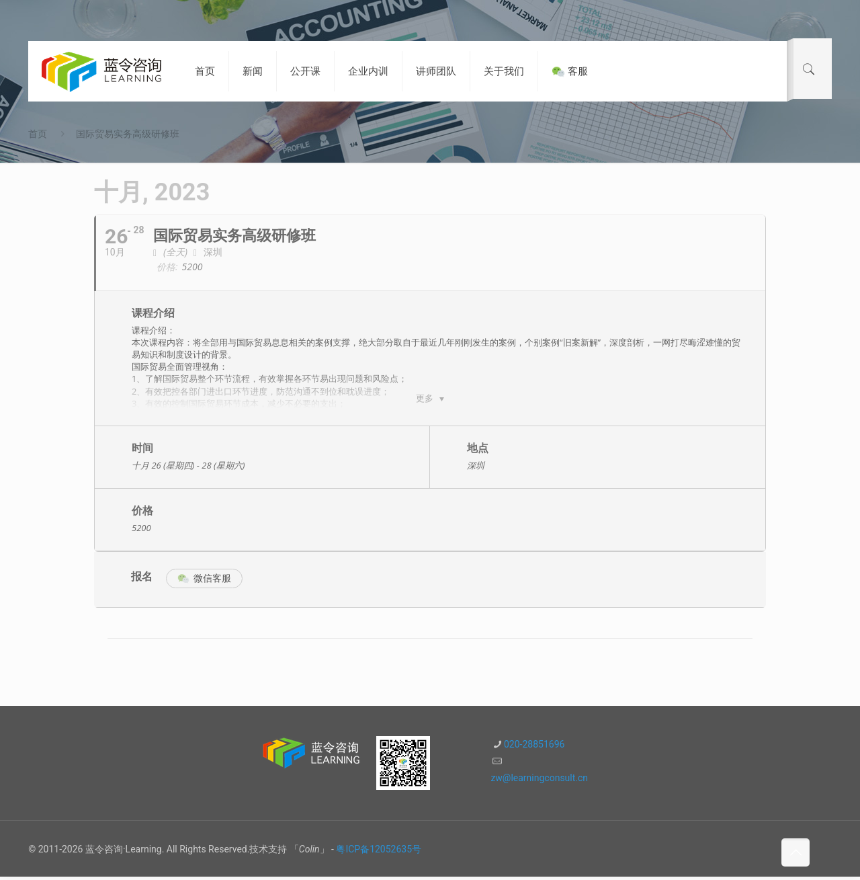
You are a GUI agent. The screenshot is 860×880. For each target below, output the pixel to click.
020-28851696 (534, 747)
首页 (37, 133)
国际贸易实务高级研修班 (127, 133)
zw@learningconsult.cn (539, 781)
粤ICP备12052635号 (378, 852)
